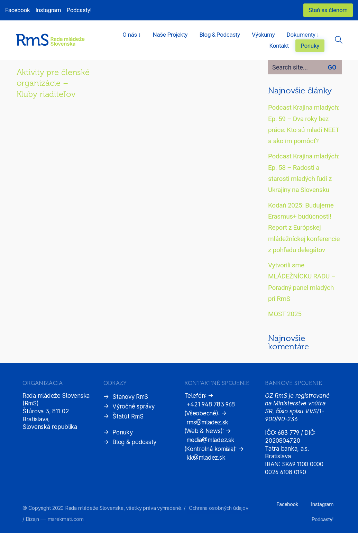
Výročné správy (133, 406)
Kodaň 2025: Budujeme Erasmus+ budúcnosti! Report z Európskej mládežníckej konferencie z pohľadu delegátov (304, 227)
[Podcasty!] (323, 519)
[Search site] (338, 41)
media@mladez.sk (210, 439)
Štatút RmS (127, 416)
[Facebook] (287, 504)
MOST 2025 (285, 314)
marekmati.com (66, 519)
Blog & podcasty (134, 442)
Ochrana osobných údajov (218, 508)
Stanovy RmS (130, 396)
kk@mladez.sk (206, 457)
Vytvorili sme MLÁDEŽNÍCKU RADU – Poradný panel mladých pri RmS (302, 282)
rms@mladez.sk (207, 422)
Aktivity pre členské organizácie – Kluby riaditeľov (53, 83)
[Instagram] (322, 504)
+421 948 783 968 (210, 404)
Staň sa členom (328, 10)
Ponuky (122, 432)
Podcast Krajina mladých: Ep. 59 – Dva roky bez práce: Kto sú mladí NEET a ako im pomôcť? (303, 124)
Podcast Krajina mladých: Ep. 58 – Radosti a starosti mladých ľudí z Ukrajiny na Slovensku (303, 173)
